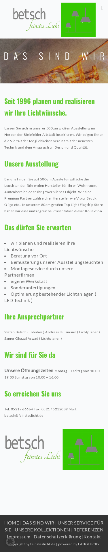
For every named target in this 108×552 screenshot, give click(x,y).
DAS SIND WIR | (39, 522)
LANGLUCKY (89, 544)
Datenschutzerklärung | (59, 536)
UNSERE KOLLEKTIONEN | (44, 529)
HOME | (13, 522)
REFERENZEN (88, 529)
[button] (10, 541)
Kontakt (92, 536)
